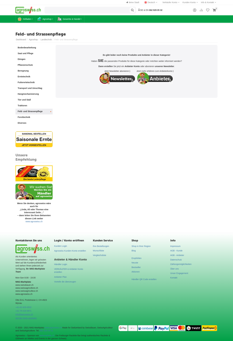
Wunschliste (98, 250)
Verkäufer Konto (169, 2)
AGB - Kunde (176, 250)
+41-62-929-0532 (23, 307)
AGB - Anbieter (177, 255)
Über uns (174, 269)
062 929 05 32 (46, 330)
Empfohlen (136, 258)
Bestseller (136, 267)
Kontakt (173, 277)
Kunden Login (60, 246)
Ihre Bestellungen (101, 246)
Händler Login (60, 264)
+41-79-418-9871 (23, 311)
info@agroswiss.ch (24, 314)
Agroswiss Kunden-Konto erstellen (70, 251)
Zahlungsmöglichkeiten (181, 264)
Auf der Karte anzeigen (26, 318)
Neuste (135, 262)
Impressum (175, 246)
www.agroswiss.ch (34, 221)
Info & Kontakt (207, 2)
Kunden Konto (189, 2)
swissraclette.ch (47, 335)
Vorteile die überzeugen (65, 281)
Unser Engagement (179, 273)
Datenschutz (176, 259)
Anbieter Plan (60, 277)
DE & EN (150, 10)
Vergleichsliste (99, 255)
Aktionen (136, 272)
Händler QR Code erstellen (144, 279)
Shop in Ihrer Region (141, 246)
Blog (134, 250)
